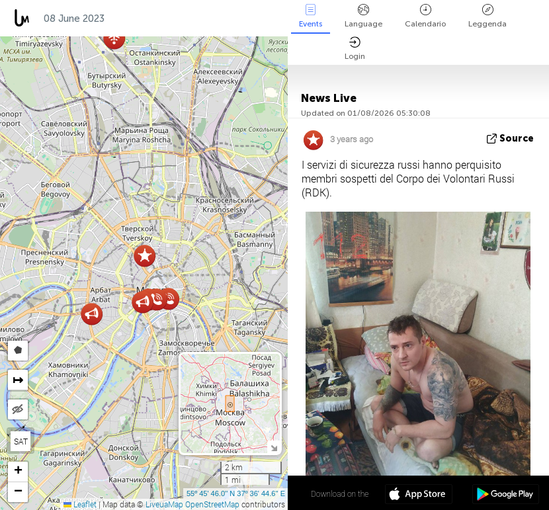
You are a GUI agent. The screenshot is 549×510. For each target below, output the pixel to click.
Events (310, 16)
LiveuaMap (164, 504)
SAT (21, 441)
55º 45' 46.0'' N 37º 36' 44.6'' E (236, 493)
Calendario (425, 16)
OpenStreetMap (212, 504)
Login (355, 48)
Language (363, 16)
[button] (156, 299)
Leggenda (487, 16)
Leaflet (80, 504)
